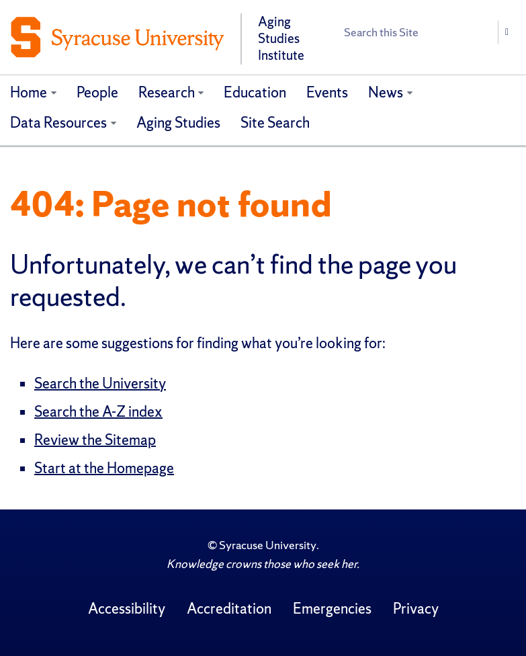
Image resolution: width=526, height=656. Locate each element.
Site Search (275, 122)
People (97, 92)
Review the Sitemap (95, 440)
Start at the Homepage (104, 468)
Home (28, 92)
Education (255, 92)
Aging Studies (178, 122)
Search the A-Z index (98, 411)
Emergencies (332, 608)
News (385, 92)
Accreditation (229, 608)
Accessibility (126, 608)
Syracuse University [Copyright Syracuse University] (267, 544)
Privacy (416, 608)
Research (166, 92)
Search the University (100, 383)
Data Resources (58, 122)
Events (327, 92)
